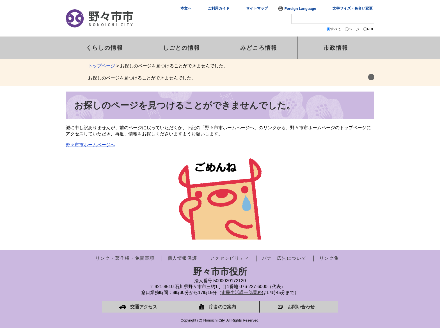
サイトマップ (257, 8)
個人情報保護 (182, 258)
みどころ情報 (258, 48)
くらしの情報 (104, 48)
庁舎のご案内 (222, 306)
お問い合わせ (301, 306)
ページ (354, 29)
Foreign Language (300, 8)
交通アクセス (143, 306)
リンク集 (329, 258)
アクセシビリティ (229, 258)
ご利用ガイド (219, 8)
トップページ (101, 65)
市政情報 (336, 48)
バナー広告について (284, 258)
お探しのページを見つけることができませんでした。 (142, 78)
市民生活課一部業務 (241, 292)
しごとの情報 (181, 48)
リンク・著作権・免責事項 (125, 258)
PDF (370, 29)
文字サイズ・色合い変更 (353, 8)
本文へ (185, 8)
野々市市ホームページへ (90, 144)
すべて (335, 29)
